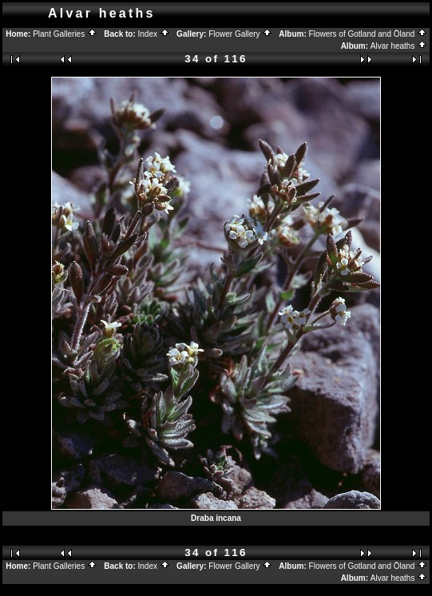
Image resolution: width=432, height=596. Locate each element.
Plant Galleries (65, 34)
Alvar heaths (399, 46)
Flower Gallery (240, 34)
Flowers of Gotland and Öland (368, 34)
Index (154, 34)
